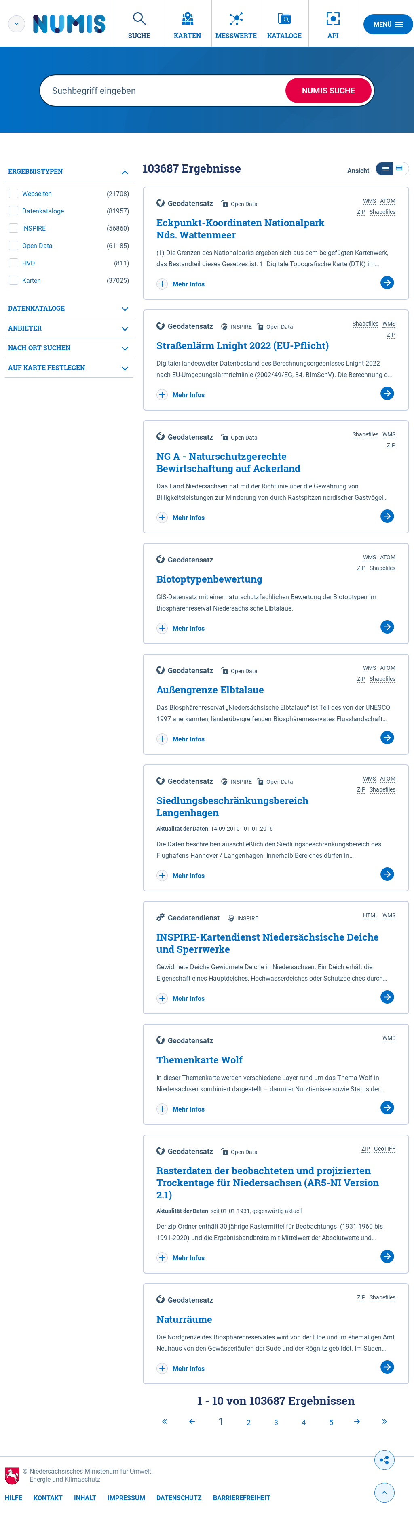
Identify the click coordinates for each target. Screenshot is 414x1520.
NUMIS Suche (328, 90)
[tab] (69, 171)
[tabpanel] (69, 270)
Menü (388, 24)
